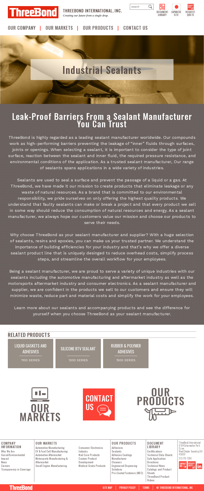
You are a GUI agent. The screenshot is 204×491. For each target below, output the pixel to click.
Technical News (156, 466)
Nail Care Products (89, 455)
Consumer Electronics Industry (91, 449)
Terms (145, 487)
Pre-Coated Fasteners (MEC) (127, 473)
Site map (107, 487)
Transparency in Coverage (16, 469)
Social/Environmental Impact (13, 456)
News (4, 462)
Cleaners (117, 462)
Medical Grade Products (92, 466)
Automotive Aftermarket (48, 455)
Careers (5, 466)
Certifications (154, 451)
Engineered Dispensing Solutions (124, 467)
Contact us (135, 27)
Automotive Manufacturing (49, 448)
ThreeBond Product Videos (158, 478)
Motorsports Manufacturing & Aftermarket (51, 460)
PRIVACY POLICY (127, 487)
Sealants (116, 451)
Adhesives (117, 448)
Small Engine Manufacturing (51, 466)
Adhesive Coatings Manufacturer (122, 456)
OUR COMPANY (22, 27)
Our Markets (60, 27)
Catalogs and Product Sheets (159, 471)
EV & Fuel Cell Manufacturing (51, 451)
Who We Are (8, 451)
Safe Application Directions (156, 460)
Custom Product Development (88, 460)
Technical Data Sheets (160, 455)
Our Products (99, 27)
